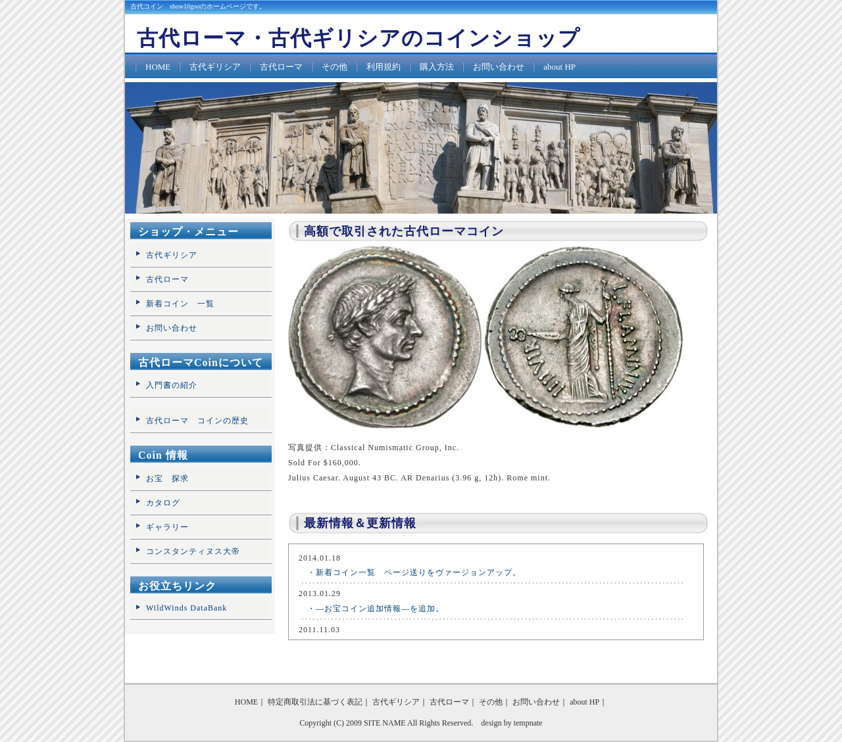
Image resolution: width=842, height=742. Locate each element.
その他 (334, 67)
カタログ (163, 502)
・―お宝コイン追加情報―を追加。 (371, 608)
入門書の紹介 (171, 385)
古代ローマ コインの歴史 (197, 420)
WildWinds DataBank (186, 608)
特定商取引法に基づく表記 (315, 702)
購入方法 (437, 67)
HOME (157, 67)
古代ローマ (281, 67)
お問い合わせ (498, 67)
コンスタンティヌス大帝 (193, 551)
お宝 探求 (167, 478)
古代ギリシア (215, 67)
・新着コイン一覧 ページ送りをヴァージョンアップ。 (410, 572)
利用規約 (383, 67)
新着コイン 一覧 (180, 303)
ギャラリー (167, 527)
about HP (559, 67)
